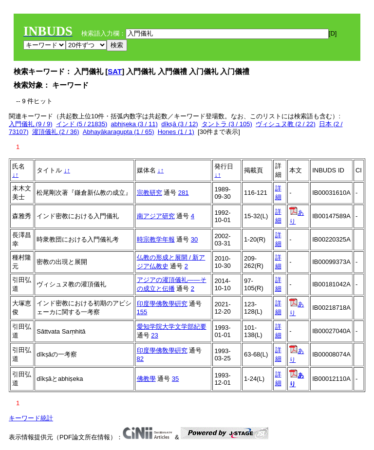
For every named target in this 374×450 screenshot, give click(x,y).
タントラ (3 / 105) (227, 124)
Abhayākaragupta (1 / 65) (118, 131)
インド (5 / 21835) (82, 124)
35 (175, 378)
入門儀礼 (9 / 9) (31, 124)
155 (142, 312)
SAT (115, 71)
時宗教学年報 (156, 239)
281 (183, 192)
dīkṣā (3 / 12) (179, 124)
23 (154, 335)
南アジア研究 (156, 216)
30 (194, 239)
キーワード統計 (31, 418)
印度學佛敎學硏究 (162, 303)
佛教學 (146, 378)
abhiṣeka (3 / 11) (134, 124)
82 (140, 358)
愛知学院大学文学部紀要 (171, 326)
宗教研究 (149, 192)
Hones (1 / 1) (176, 131)
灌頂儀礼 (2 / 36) (55, 131)
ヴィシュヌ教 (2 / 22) (286, 124)
